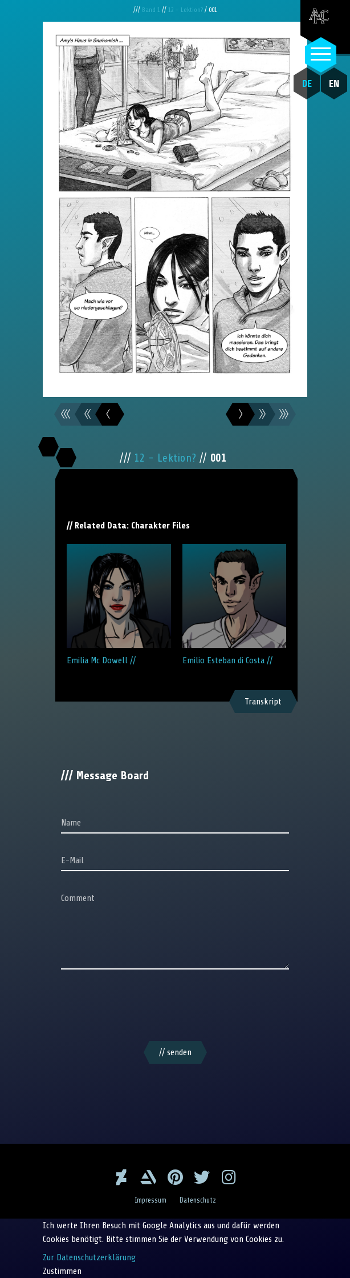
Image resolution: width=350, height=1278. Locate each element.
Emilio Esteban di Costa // (234, 605)
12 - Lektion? (186, 10)
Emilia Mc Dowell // (119, 605)
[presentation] (175, 1007)
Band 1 (152, 10)
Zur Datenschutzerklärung (89, 1257)
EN (334, 83)
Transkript (263, 701)
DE (307, 83)
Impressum (150, 1200)
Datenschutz (198, 1200)
